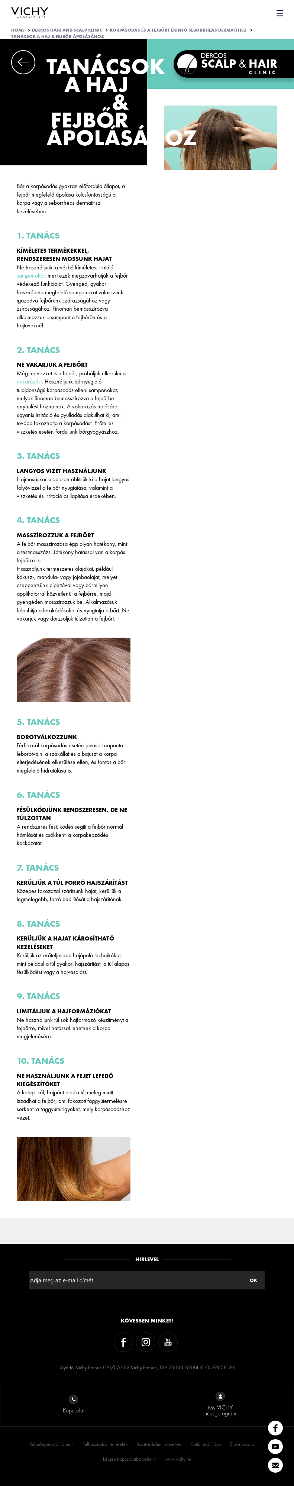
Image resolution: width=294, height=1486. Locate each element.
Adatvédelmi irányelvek (159, 1444)
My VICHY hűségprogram (220, 1404)
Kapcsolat (73, 1404)
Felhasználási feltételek (105, 1444)
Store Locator (243, 1444)
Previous (23, 62)
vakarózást (29, 381)
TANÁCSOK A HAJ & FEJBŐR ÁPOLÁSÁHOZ (57, 36)
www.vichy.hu (178, 1459)
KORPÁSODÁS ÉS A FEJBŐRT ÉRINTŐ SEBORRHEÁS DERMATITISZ (178, 30)
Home (18, 30)
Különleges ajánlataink (51, 1444)
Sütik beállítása (206, 1444)
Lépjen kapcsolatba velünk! (129, 1459)
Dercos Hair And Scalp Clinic (67, 30)
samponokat (31, 275)
